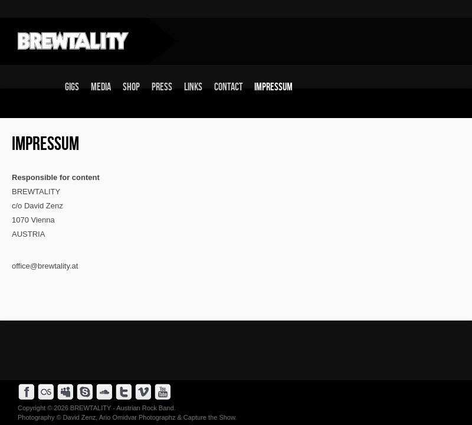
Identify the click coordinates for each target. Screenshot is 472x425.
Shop (131, 87)
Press (162, 87)
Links (193, 87)
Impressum (273, 87)
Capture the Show (209, 417)
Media (101, 87)
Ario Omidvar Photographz (137, 417)
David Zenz (79, 417)
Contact (228, 87)
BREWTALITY (90, 407)
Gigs (72, 87)
